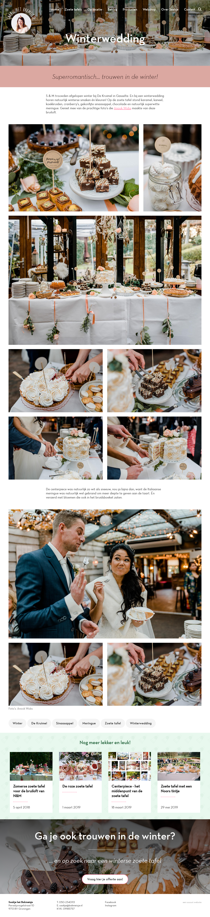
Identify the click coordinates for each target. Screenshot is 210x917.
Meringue (89, 723)
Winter (17, 723)
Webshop (149, 9)
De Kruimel (39, 723)
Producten (130, 9)
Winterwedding (141, 723)
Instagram (110, 905)
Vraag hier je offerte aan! (105, 879)
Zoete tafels (73, 9)
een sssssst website (192, 902)
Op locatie (94, 9)
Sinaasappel (64, 723)
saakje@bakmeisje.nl (71, 905)
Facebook (110, 902)
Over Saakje (169, 9)
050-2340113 (67, 902)
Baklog (112, 9)
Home (55, 9)
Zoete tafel (113, 723)
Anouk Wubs (122, 108)
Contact (189, 9)
